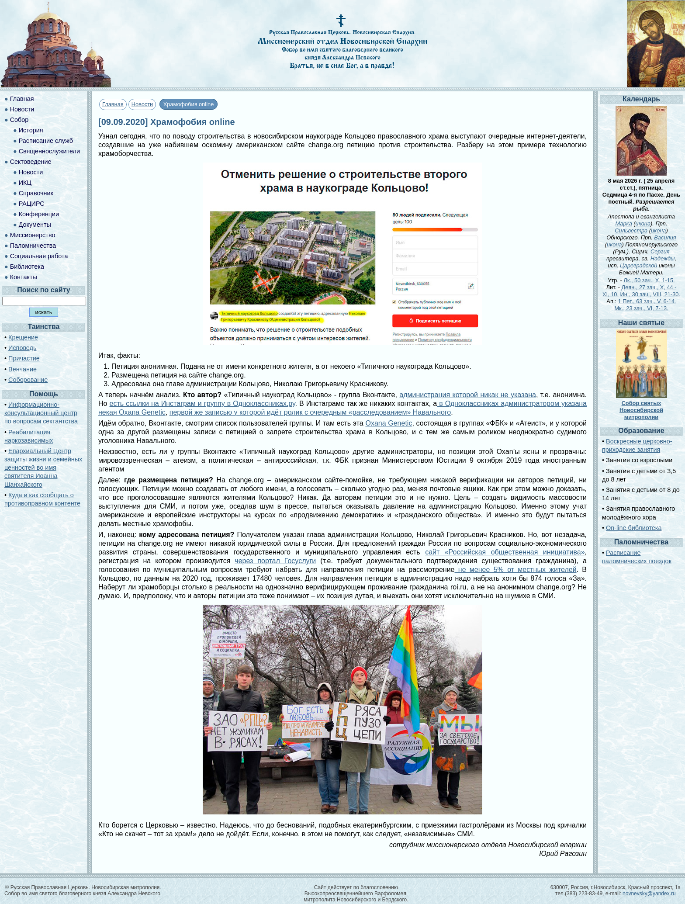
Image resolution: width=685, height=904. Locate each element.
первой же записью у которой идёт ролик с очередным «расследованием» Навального (310, 412)
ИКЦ (25, 182)
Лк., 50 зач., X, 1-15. (649, 280)
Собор (19, 119)
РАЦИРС (32, 203)
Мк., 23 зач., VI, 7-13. (641, 308)
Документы (35, 224)
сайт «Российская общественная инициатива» (505, 552)
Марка (624, 223)
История (31, 130)
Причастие (24, 358)
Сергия (660, 251)
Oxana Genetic (388, 423)
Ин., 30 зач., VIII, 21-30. (650, 294)
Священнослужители (49, 151)
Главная (113, 104)
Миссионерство (32, 235)
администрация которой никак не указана (467, 394)
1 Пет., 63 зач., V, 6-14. (647, 301)
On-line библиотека (633, 527)
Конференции (39, 214)
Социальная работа (39, 256)
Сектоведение (31, 161)
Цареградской (638, 265)
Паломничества (33, 245)
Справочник (36, 193)
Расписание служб (46, 140)
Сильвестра (631, 230)
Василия (665, 237)
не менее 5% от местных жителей (515, 569)
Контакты (23, 277)
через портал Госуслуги (275, 561)
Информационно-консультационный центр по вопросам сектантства (41, 413)
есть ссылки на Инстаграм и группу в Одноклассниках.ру (202, 403)
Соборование (28, 379)
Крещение (23, 337)
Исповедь (22, 347)
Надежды (662, 258)
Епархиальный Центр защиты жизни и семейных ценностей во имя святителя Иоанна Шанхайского (43, 467)
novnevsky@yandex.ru (649, 893)
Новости (142, 104)
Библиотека (27, 266)
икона (643, 223)
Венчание (22, 369)
